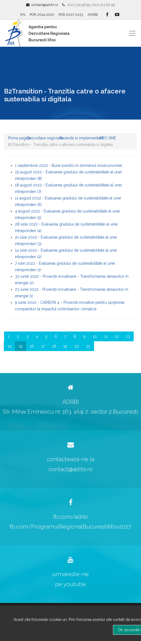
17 (43, 346)
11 (106, 336)
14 (9, 346)
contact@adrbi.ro (44, 5)
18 (54, 346)
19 (65, 346)
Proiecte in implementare (81, 138)
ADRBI (92, 14)
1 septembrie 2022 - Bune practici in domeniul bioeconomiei (68, 165)
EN (22, 14)
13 (128, 336)
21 (88, 346)
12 (117, 336)
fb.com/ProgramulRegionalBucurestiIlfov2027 (70, 526)
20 (76, 346)
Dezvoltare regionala (45, 138)
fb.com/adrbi (70, 516)
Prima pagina (19, 138)
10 (95, 336)
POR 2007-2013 (70, 14)
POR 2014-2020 (42, 14)
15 (20, 346)
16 (32, 346)
